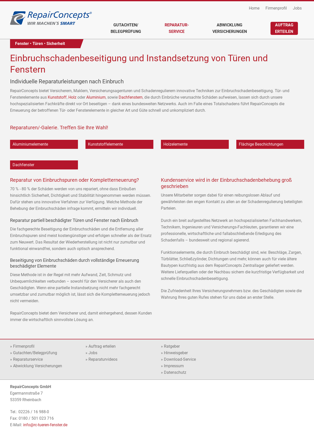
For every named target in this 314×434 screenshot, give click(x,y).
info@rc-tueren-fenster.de (45, 424)
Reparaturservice (28, 359)
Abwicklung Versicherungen (37, 365)
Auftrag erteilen (102, 346)
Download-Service (180, 359)
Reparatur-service (177, 28)
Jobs (297, 8)
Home (254, 8)
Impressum (174, 365)
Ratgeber (172, 346)
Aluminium (96, 97)
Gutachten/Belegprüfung (126, 28)
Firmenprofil (276, 8)
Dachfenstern (131, 97)
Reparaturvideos (102, 359)
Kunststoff (57, 97)
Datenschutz (175, 372)
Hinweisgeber (176, 352)
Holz (72, 97)
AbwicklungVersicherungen (229, 28)
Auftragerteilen (284, 28)
